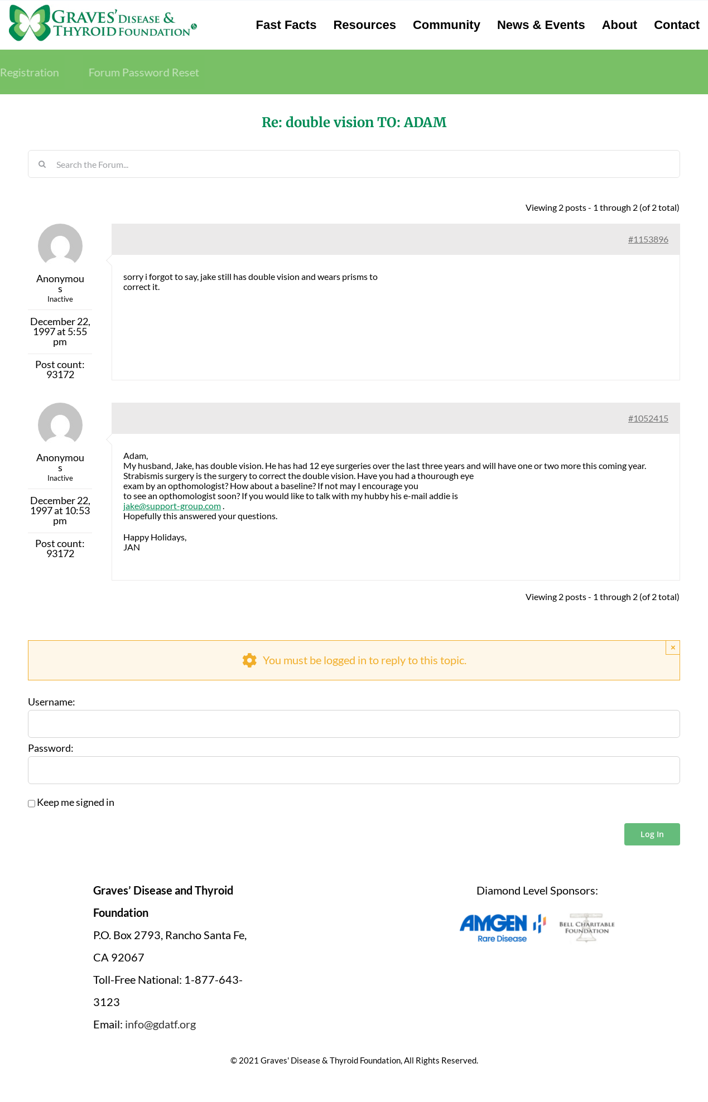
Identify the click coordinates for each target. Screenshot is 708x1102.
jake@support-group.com (172, 505)
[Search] (42, 164)
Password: (51, 748)
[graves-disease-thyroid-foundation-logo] (103, 8)
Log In (652, 834)
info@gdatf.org (160, 1024)
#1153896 (648, 239)
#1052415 (648, 418)
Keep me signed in (75, 803)
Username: (51, 702)
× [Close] (673, 647)
